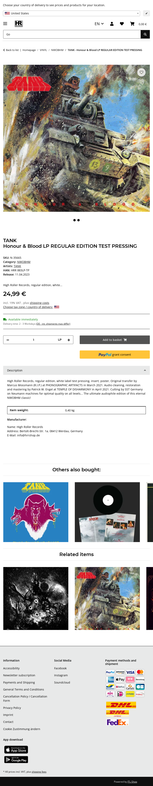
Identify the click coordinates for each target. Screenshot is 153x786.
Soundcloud (62, 682)
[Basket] (138, 23)
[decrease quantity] (7, 340)
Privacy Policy (12, 708)
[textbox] (71, 13)
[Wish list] (122, 23)
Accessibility (11, 668)
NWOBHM (23, 262)
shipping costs (39, 303)
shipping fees (39, 771)
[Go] (72, 34)
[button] (112, 23)
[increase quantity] (68, 340)
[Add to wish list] (141, 72)
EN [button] (97, 23)
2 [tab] (78, 220)
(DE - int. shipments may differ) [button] (53, 323)
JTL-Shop (132, 781)
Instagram (61, 675)
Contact (8, 722)
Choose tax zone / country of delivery (31, 307)
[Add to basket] (6, 62)
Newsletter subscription (19, 675)
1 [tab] (74, 220)
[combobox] (71, 13)
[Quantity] (33, 340)
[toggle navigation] (5, 21)
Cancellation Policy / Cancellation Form (25, 698)
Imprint (8, 715)
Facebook (60, 668)
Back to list (12, 50)
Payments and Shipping (19, 682)
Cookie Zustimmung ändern (21, 729)
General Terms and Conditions (23, 689)
